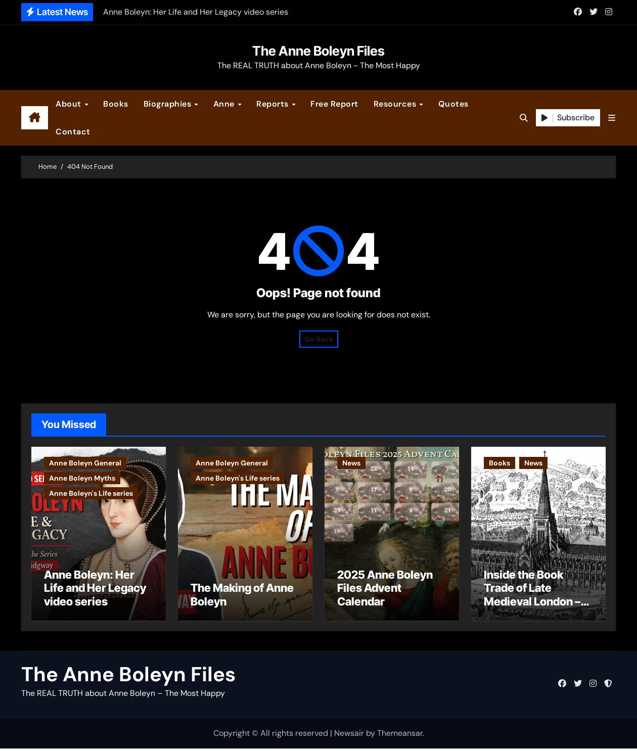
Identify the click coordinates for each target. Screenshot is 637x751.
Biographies (169, 104)
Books (115, 104)
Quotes (453, 104)
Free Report (334, 104)
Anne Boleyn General (85, 462)
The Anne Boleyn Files (318, 51)
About (69, 104)
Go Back (318, 339)
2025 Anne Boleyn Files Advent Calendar (385, 591)
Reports (273, 104)
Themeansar (400, 736)
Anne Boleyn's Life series (91, 493)
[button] (612, 118)
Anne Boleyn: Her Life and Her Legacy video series (95, 591)
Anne (225, 104)
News (351, 462)
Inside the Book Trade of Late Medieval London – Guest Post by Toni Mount (532, 604)
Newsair (349, 736)
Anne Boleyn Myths (82, 478)
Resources (396, 104)
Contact (73, 131)
